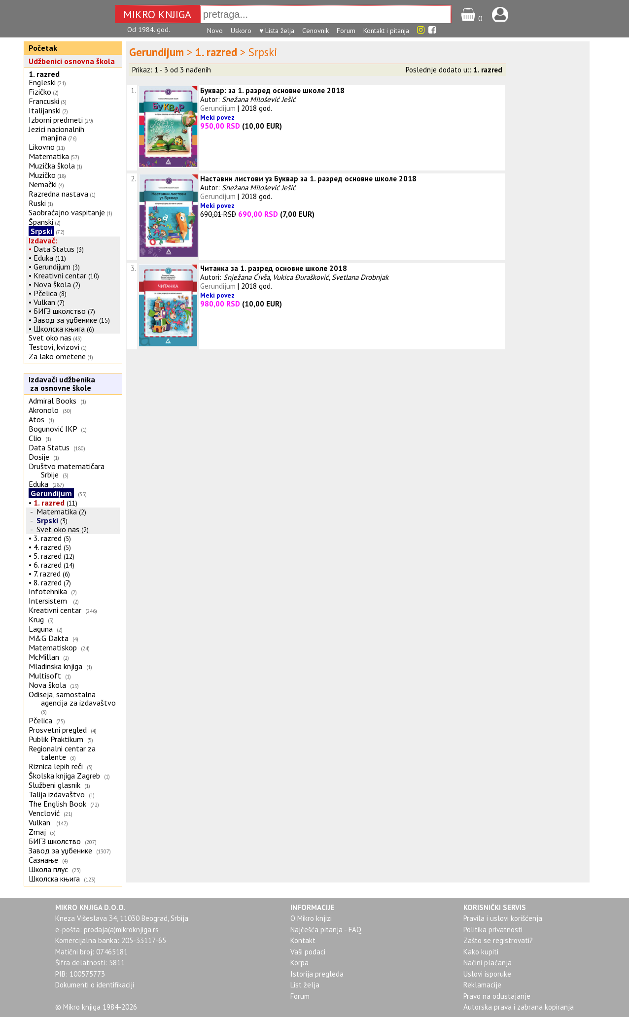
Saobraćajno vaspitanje (67, 212)
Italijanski (45, 110)
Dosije (39, 457)
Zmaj (37, 832)
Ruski (37, 203)
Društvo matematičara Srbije (67, 470)
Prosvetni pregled (58, 730)
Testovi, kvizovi (54, 347)
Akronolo (44, 410)
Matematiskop (53, 647)
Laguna (41, 629)
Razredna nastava (58, 194)
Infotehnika (48, 591)
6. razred (48, 565)
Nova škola (52, 284)
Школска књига (59, 329)
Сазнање (43, 860)
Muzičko (42, 175)
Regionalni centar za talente (62, 753)
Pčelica (45, 293)
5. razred (48, 556)
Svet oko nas (50, 337)
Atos (36, 419)
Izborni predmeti (56, 120)
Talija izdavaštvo (57, 794)
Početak (43, 48)
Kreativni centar (60, 275)
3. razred (48, 538)
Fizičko (40, 92)
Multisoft (45, 675)
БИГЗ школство (60, 311)
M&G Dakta (49, 638)
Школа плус (48, 869)
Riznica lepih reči (56, 766)
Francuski (44, 101)
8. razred (48, 582)
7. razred (47, 573)
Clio (35, 438)
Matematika (49, 156)
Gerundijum (52, 266)
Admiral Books (52, 401)
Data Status (54, 249)
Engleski (42, 82)
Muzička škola (52, 165)
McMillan (44, 657)
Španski (41, 222)
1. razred (44, 74)
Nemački (43, 184)
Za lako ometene (57, 356)
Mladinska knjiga (55, 666)
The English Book (57, 804)
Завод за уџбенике (65, 320)
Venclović (44, 813)
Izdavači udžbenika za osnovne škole (60, 383)
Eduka (43, 258)
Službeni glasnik (54, 785)
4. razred (48, 547)
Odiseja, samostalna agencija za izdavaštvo (73, 698)
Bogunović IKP (53, 429)
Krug (36, 619)
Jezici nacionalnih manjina (56, 133)
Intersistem (49, 601)
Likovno (42, 147)
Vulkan (45, 302)
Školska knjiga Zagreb (64, 775)
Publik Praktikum (56, 739)
